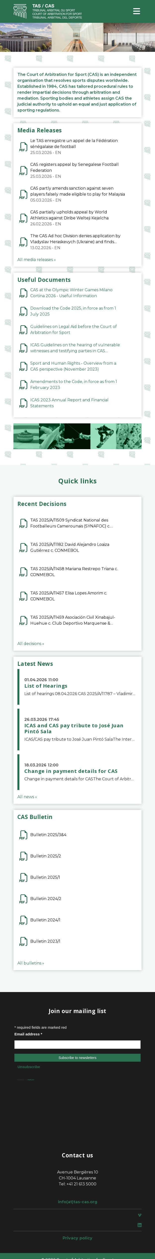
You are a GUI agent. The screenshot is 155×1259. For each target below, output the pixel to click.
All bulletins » (30, 963)
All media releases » (36, 259)
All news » (27, 796)
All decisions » (30, 643)
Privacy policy (77, 1238)
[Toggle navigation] (137, 11)
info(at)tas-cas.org (77, 1202)
